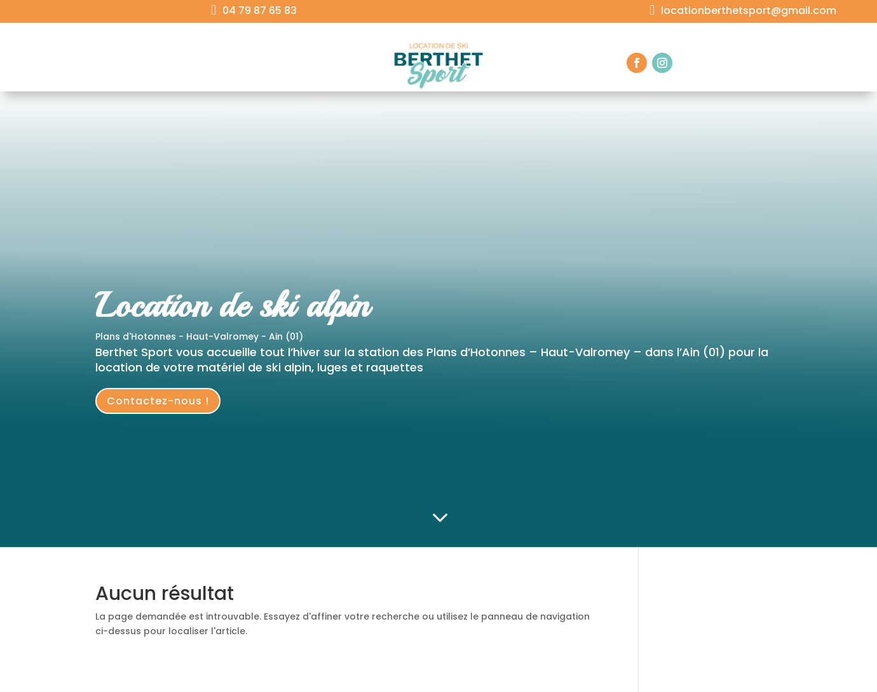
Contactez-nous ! (158, 401)
